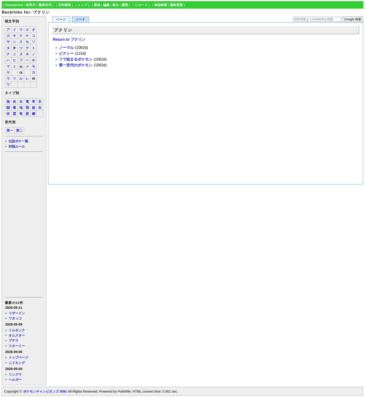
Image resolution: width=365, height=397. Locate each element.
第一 (10, 130)
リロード (141, 5)
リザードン (17, 313)
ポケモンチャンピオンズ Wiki (45, 391)
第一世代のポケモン (75, 65)
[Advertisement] (23, 224)
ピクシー (66, 53)
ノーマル (66, 48)
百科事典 (64, 5)
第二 (19, 130)
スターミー (17, 346)
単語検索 (160, 5)
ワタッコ (15, 318)
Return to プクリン (69, 39)
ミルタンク (17, 330)
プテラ (13, 340)
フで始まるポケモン (75, 59)
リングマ (15, 374)
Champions (14, 5)
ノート (80, 19)
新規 (97, 5)
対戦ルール (17, 146)
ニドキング (17, 363)
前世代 (31, 5)
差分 (115, 5)
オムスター (17, 335)
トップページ (18, 357)
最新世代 (44, 5)
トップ (82, 5)
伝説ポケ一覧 (18, 141)
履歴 (125, 5)
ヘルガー (15, 379)
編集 (106, 5)
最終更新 (176, 5)
